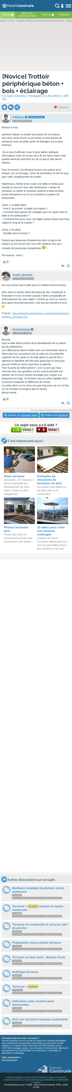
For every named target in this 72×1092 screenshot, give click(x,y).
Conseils (64, 15)
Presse (26, 1080)
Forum (6, 15)
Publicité (49, 1080)
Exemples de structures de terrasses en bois (49, 480)
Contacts (10, 1077)
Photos (46, 15)
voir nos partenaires (9, 1060)
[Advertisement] (36, 715)
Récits (27, 14)
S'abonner (61, 107)
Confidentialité (61, 1080)
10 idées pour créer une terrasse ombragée (51, 531)
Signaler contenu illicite (27, 1077)
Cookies (36, 1082)
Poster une (54, 415)
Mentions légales (47, 1077)
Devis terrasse (14, 476)
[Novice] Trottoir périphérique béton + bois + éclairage (33, 83)
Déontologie (37, 1080)
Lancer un (20, 415)
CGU (19, 1080)
